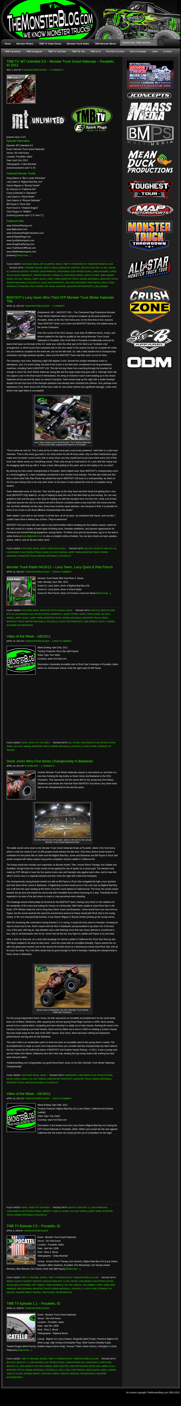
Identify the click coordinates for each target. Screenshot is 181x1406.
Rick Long (64, 1370)
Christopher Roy (75, 1362)
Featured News (30, 264)
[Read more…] (23, 255)
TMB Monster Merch (105, 43)
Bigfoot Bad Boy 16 (92, 268)
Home (8, 43)
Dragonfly (92, 1362)
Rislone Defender (75, 282)
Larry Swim (53, 279)
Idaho (10, 279)
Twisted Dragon (69, 1373)
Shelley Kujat (14, 1373)
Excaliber (25, 1285)
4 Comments (56, 70)
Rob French (94, 282)
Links (155, 51)
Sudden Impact (32, 1373)
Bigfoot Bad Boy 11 (79, 1207)
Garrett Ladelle (52, 1211)
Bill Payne (110, 268)
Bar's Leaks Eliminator (57, 268)
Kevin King (95, 1366)
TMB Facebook (13, 51)
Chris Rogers (100, 271)
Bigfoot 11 (23, 1362)
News (59, 264)
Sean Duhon (93, 1370)
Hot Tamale (38, 1285)
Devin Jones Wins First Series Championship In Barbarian (50, 761)
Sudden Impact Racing (28, 1292)
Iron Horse (93, 614)
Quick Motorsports (52, 282)
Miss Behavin (24, 1289)
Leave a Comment (62, 572)
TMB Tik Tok (78, 51)
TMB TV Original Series (34, 1277)
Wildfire (61, 286)
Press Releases (56, 548)
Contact (167, 51)
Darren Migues (42, 275)
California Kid (47, 271)
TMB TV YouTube (57, 51)
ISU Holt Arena (22, 279)
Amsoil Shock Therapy (19, 1281)
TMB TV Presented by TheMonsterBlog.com (88, 264)
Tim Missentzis (64, 1292)
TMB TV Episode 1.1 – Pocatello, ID (33, 1303)
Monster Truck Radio (78, 43)
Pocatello (34, 282)
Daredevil (26, 275)
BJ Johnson (13, 271)
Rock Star (108, 282)
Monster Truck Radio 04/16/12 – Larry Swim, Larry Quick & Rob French (60, 567)
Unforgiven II (88, 1373)
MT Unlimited (47, 264)
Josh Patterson (78, 1366)
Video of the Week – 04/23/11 (29, 636)
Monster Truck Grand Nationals (80, 279)
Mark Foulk (108, 1366)
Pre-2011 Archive (115, 51)
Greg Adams (107, 275)
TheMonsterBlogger (34, 70)
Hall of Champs (138, 51)
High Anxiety (27, 1366)
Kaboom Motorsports (60, 1079)
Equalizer (12, 1285)
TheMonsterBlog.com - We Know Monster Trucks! (88, 16)
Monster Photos (24, 43)
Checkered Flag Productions (74, 271)
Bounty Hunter (29, 271)
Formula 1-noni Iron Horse (67, 275)
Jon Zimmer (88, 1285)
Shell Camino (108, 1370)
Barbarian (71, 1075)
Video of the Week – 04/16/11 (29, 1094)
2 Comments (47, 766)
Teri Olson (48, 1292)
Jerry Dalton (60, 1366)
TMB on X (95, 51)
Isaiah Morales (54, 1285)
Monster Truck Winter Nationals (38, 556)
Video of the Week (39, 742)
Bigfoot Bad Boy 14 (54, 1281)
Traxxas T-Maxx (50, 1373)
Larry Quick (39, 279)
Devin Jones (13, 1079)
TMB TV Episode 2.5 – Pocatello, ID (33, 1226)
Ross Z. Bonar (107, 621)
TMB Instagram (34, 51)
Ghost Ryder (91, 275)
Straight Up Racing (18, 286)
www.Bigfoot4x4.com (32, 536)
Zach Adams (101, 286)
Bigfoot (75, 268)
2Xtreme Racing (33, 268)
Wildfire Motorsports (80, 286)
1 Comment (58, 306)
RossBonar (31, 766)
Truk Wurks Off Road (42, 286)
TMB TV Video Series (50, 43)
